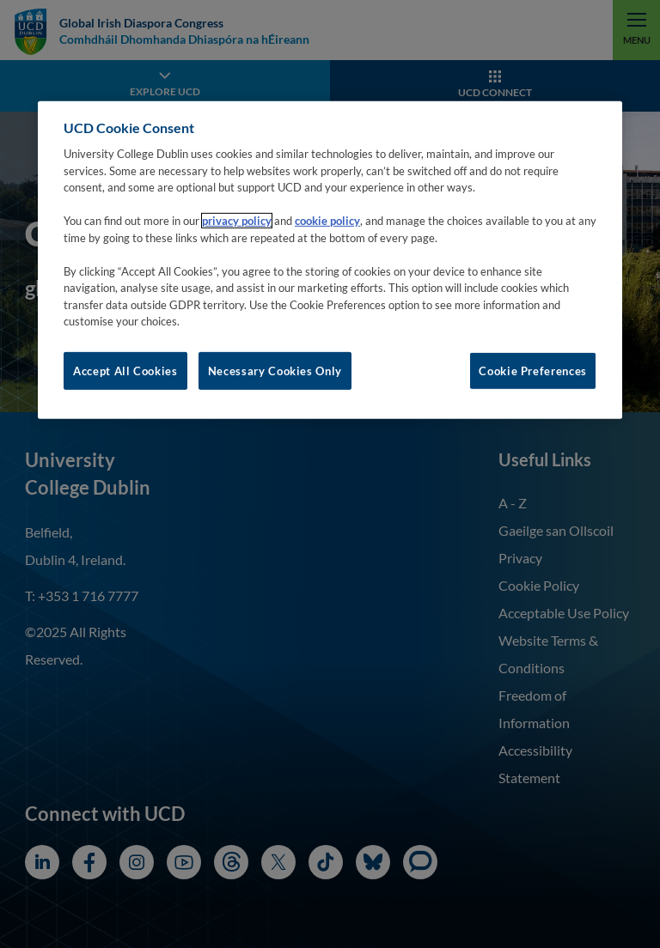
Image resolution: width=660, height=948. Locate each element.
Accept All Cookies (125, 371)
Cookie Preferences (533, 371)
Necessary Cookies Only (275, 371)
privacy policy (237, 221)
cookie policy (327, 221)
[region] (330, 259)
